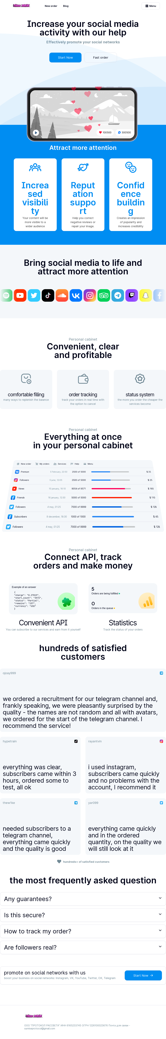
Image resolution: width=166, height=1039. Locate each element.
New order (51, 5)
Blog (65, 5)
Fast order (100, 57)
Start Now (65, 57)
